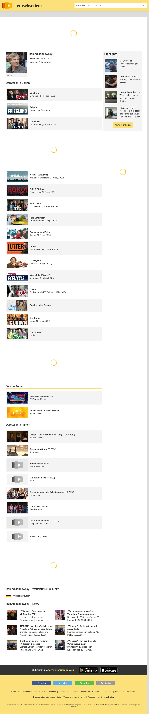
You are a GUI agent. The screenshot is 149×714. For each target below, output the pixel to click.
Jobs (59, 697)
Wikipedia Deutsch (18, 596)
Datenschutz (131, 692)
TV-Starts (42, 14)
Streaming (29, 14)
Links (83, 697)
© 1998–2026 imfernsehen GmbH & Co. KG (28, 692)
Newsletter (85, 692)
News (4, 14)
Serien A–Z (55, 14)
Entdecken (15, 14)
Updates (52, 692)
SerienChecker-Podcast (69, 692)
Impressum (119, 692)
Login (140, 14)
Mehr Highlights (123, 125)
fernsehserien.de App (61, 670)
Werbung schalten (71, 697)
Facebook (92, 697)
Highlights (110, 54)
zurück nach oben (106, 697)
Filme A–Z (69, 14)
